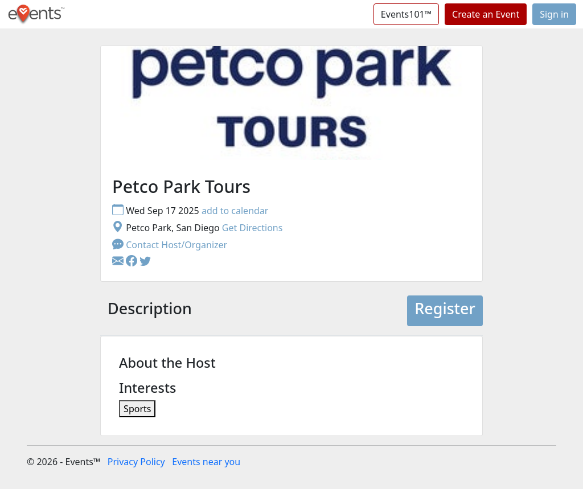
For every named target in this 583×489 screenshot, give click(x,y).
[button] (132, 262)
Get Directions (252, 227)
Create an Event (485, 14)
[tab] (149, 310)
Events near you (206, 461)
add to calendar (235, 210)
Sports (137, 408)
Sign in (554, 14)
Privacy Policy (136, 461)
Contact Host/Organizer (169, 245)
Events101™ (406, 14)
